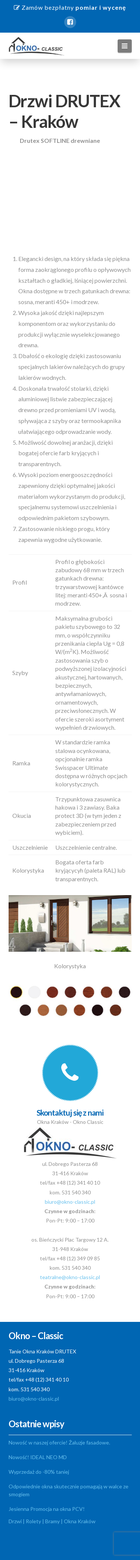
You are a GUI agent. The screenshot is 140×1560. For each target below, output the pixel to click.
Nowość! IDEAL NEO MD (38, 1457)
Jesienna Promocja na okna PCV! (47, 1509)
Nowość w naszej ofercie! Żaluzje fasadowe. (59, 1442)
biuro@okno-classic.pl (70, 1201)
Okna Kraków (80, 1521)
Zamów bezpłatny (70, 7)
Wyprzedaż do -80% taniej (39, 1471)
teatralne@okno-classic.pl (70, 1277)
